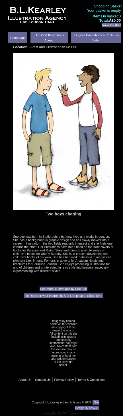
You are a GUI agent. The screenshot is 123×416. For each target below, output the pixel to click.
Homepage (18, 37)
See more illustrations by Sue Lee (63, 289)
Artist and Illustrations (46, 47)
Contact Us (42, 379)
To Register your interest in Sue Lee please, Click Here (63, 295)
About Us (25, 379)
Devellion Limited (55, 414)
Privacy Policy (63, 379)
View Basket (111, 25)
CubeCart (65, 412)
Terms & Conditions (90, 379)
